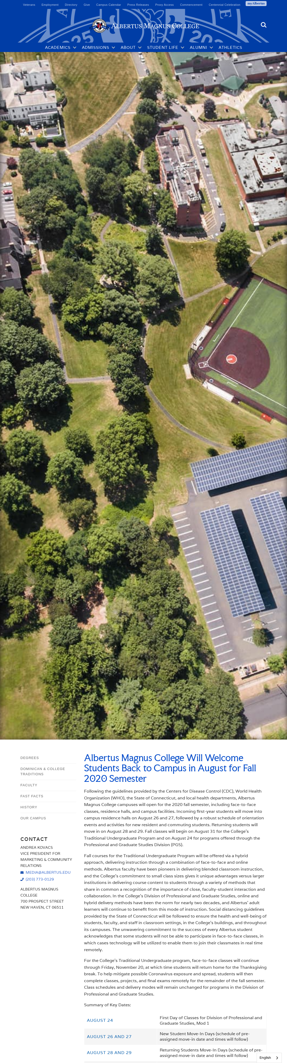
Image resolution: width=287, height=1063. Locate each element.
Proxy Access (164, 4)
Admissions (95, 47)
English (265, 1057)
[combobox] (269, 1058)
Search (263, 25)
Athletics (230, 47)
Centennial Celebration (224, 4)
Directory (71, 4)
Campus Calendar (108, 4)
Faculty (28, 785)
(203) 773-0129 (40, 879)
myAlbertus (256, 3)
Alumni (198, 47)
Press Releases (138, 4)
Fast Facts (31, 796)
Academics (57, 47)
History (28, 807)
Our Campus (33, 818)
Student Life (162, 47)
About (128, 47)
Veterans (29, 4)
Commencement (191, 4)
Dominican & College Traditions (42, 771)
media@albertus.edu (48, 872)
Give (87, 4)
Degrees (29, 758)
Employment (50, 4)
